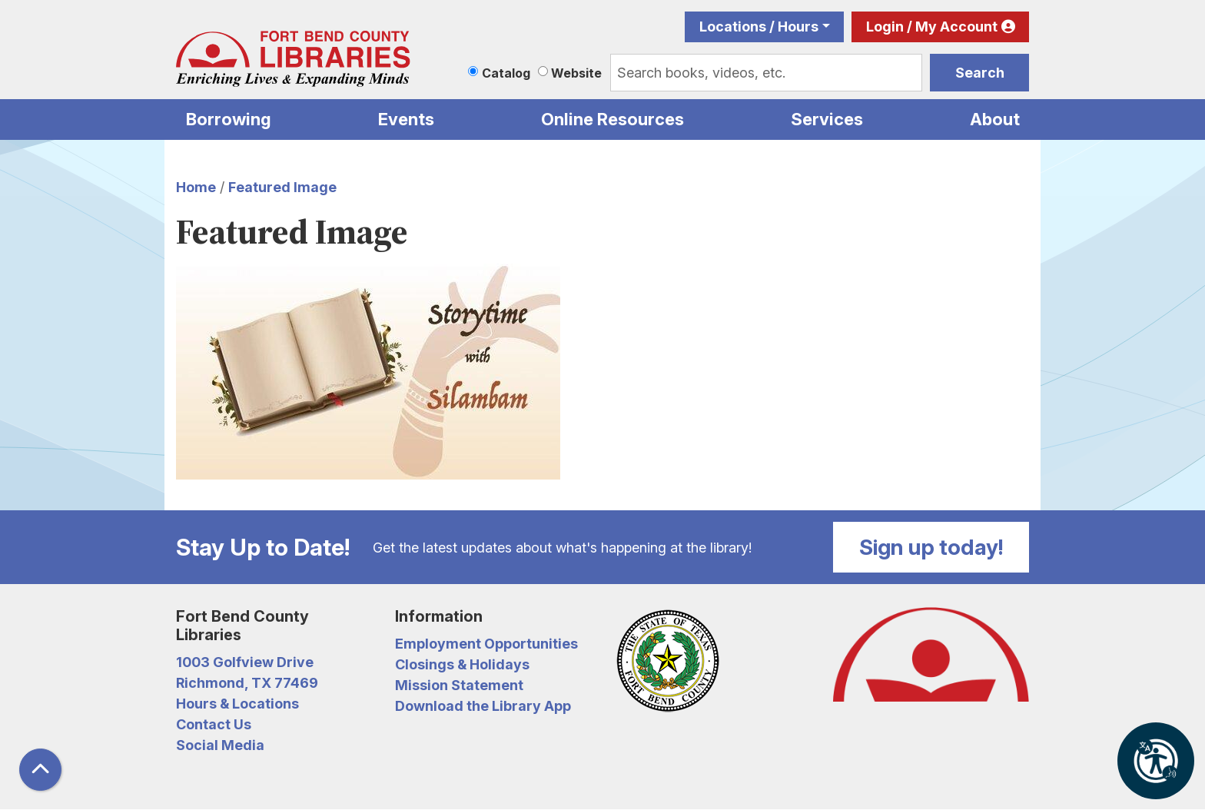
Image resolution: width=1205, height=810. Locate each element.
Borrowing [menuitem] (228, 119)
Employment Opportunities (486, 644)
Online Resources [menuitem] (612, 119)
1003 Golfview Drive (245, 662)
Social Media (220, 745)
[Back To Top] (40, 770)
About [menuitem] (995, 119)
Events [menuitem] (406, 119)
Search (979, 73)
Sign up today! (931, 547)
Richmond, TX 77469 (247, 683)
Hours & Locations (237, 703)
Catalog (506, 73)
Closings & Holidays (462, 664)
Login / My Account (932, 26)
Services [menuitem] (827, 119)
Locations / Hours (758, 26)
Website (576, 73)
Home (196, 187)
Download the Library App (483, 706)
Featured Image (282, 187)
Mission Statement (459, 685)
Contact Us (213, 724)
